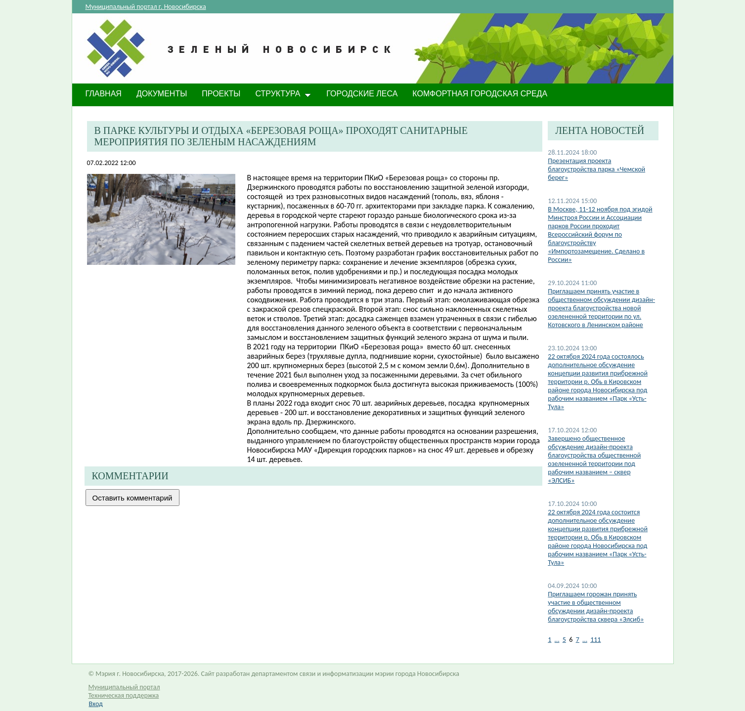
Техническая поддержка (123, 695)
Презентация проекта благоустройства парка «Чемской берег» (596, 169)
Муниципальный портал (124, 687)
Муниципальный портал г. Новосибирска (146, 6)
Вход (96, 704)
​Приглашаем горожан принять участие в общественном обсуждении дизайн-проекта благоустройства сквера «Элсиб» (596, 607)
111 (595, 639)
